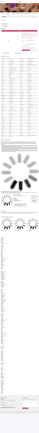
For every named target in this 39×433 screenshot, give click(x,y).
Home (2, 13)
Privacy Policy (2, 412)
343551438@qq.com (5, 25)
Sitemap (6, 412)
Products (5, 13)
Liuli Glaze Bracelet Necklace (8, 14)
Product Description (18, 53)
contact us (25, 408)
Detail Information (6, 53)
